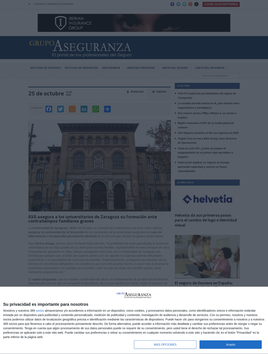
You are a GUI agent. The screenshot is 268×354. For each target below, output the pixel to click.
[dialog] (134, 320)
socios (40, 310)
